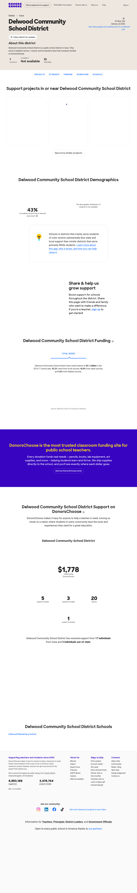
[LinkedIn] (46, 809)
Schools (98, 74)
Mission (73, 761)
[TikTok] (62, 809)
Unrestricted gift (97, 785)
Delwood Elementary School (22, 734)
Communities (116, 764)
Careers (73, 776)
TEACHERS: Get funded (62, 5)
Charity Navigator (15, 776)
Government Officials (100, 821)
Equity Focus (75, 767)
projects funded (53, 782)
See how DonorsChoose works (68, 471)
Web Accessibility (77, 779)
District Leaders (74, 821)
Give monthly (96, 776)
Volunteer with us (97, 779)
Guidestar (29, 776)
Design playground (118, 773)
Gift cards (94, 767)
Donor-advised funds (99, 770)
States (12, 15)
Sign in (126, 5)
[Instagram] (38, 809)
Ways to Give (97, 757)
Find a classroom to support (37, 5)
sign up (96, 309)
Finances (73, 770)
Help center (115, 761)
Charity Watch (49, 773)
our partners (95, 828)
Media (113, 767)
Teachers (47, 821)
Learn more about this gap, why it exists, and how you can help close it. (73, 249)
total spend (68, 353)
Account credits (97, 764)
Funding (68, 74)
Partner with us (81, 5)
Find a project (96, 761)
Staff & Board (75, 773)
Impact (73, 764)
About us (94, 5)
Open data (115, 770)
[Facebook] (54, 809)
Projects (39, 74)
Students (54, 74)
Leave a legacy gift (98, 782)
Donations (83, 74)
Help (104, 5)
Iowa (21, 15)
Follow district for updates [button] (23, 37)
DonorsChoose (15, 5)
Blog (119, 767)
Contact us (115, 776)
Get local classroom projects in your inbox (88, 809)
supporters (22, 782)
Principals (58, 821)
